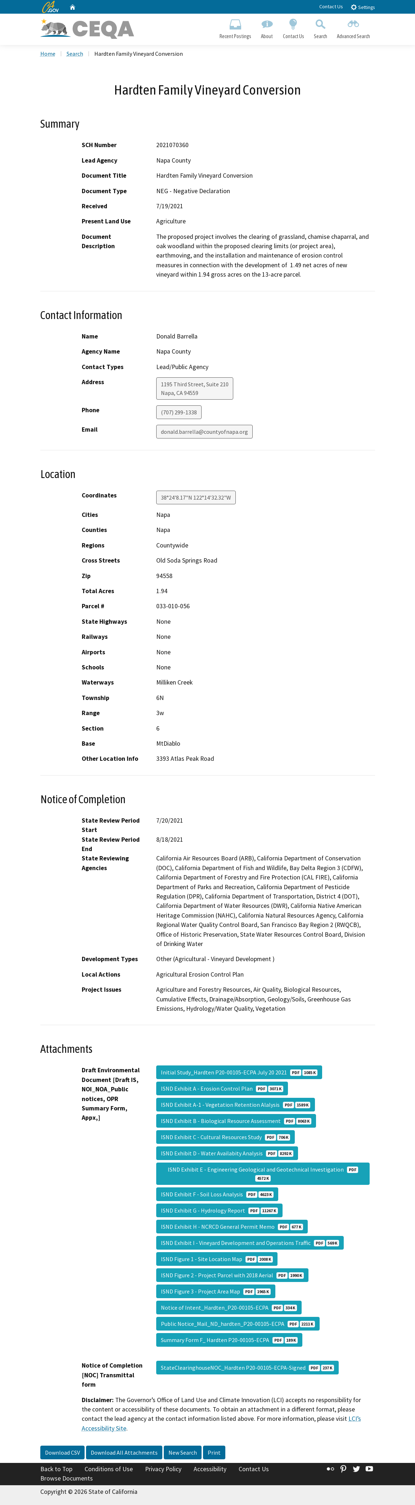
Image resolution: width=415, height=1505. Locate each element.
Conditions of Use (109, 1469)
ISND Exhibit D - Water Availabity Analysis (227, 1153)
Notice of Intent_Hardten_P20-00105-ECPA (229, 1307)
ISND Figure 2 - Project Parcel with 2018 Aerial (232, 1275)
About (267, 27)
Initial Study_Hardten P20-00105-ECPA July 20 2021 (239, 1072)
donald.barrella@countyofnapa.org (204, 431)
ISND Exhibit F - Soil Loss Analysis (217, 1194)
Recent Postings (235, 27)
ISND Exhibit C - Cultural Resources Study (225, 1137)
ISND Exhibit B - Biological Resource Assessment (236, 1120)
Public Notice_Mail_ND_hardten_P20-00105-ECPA (238, 1323)
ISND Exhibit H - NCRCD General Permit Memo (232, 1226)
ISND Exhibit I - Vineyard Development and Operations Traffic (250, 1242)
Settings (363, 7)
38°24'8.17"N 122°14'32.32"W (196, 497)
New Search (182, 1452)
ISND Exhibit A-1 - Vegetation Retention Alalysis (235, 1104)
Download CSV (62, 1452)
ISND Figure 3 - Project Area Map (216, 1291)
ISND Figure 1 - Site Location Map (217, 1259)
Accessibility (210, 1469)
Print (214, 1452)
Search (320, 27)
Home (47, 53)
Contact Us (331, 6)
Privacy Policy (163, 1469)
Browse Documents (66, 1478)
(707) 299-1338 (179, 412)
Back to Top (56, 1469)
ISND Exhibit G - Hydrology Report (219, 1210)
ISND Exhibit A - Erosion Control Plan (222, 1088)
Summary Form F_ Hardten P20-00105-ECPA (229, 1339)
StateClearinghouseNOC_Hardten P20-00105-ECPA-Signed (247, 1367)
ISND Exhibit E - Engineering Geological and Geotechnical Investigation (263, 1174)
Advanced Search (353, 27)
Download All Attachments (124, 1452)
